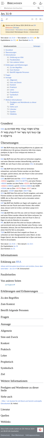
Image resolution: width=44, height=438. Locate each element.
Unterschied (9, 30)
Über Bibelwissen (17, 435)
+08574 (25, 191)
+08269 (3, 183)
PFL (2, 223)
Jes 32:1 (30, 38)
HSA (2, 213)
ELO (2, 169)
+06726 (18, 188)
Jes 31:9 (8, 129)
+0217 (28, 188)
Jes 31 (13, 40)
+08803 (29, 186)
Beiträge (15, 27)
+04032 (3, 181)
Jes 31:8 (12, 38)
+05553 (24, 179)
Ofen (32, 164)
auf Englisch (9, 285)
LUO (2, 179)
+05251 (27, 183)
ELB (2, 159)
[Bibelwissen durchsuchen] (22, 8)
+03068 (3, 188)
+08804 (10, 186)
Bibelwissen (14, 3)
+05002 (22, 186)
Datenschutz (5, 435)
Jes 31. (31, 40)
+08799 (24, 181)
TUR (2, 232)
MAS (2, 129)
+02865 (3, 186)
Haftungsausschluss (32, 435)
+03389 (11, 191)
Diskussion (9, 27)
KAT (2, 203)
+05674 (18, 181)
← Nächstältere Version (21, 30)
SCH (2, 193)
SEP (2, 148)
